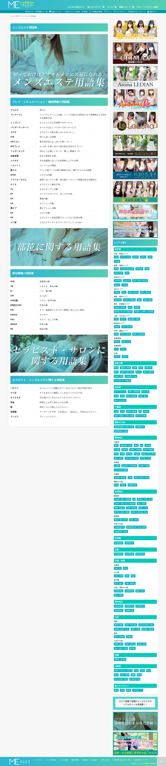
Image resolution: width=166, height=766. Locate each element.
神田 (130, 307)
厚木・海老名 (148, 372)
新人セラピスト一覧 (96, 7)
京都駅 (117, 466)
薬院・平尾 (135, 629)
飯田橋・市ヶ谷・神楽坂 (123, 312)
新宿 (116, 269)
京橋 (122, 454)
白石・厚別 (125, 675)
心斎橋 (117, 450)
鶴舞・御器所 (119, 508)
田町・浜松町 (145, 292)
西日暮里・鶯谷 (134, 319)
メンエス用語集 (50, 760)
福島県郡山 (118, 610)
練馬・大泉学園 (138, 334)
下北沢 (124, 285)
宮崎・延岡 (118, 644)
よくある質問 (63, 760)
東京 (116, 690)
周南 (133, 576)
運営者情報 (75, 760)
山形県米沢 (140, 606)
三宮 (130, 477)
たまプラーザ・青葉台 (122, 380)
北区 (142, 670)
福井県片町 (140, 554)
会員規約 (94, 760)
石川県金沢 (118, 554)
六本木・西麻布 (129, 300)
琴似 (136, 670)
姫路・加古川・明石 (142, 477)
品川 (123, 292)
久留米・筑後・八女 (122, 629)
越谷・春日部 (131, 396)
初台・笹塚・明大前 (140, 281)
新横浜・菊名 (125, 368)
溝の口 (138, 372)
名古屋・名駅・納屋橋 (122, 499)
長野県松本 (129, 543)
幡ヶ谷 (117, 285)
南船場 (124, 450)
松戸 (122, 411)
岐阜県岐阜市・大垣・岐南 (136, 527)
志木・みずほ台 (120, 400)
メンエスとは (37, 760)
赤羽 (127, 273)
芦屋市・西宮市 (120, 477)
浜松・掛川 (134, 520)
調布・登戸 (126, 341)
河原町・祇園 (144, 466)
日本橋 (147, 445)
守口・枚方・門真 (131, 458)
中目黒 (117, 261)
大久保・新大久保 (127, 269)
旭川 (116, 675)
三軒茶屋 (118, 281)
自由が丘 (127, 281)
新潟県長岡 (118, 543)
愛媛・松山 (140, 591)
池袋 (146, 269)
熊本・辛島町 (119, 636)
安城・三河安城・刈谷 (139, 512)
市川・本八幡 (140, 416)
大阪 (122, 690)
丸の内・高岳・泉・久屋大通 (125, 503)
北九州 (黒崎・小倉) (146, 625)
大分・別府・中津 (121, 648)
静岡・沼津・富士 (121, 520)
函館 (133, 675)
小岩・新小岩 (127, 327)
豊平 (139, 675)
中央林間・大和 (130, 376)
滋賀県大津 (132, 485)
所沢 (122, 396)
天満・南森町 (148, 450)
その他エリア (137, 690)
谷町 (116, 454)
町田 (116, 372)
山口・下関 (118, 576)
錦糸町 (117, 327)
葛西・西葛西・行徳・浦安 (124, 416)
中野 (116, 334)
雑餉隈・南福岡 (147, 629)
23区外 (125, 357)
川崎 (134, 368)
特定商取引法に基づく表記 (122, 760)
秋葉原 (137, 307)
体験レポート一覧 (126, 7)
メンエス (139, 763)
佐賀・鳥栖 (141, 644)
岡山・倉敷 (118, 595)
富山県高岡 (129, 554)
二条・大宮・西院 (121, 470)
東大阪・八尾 (145, 458)
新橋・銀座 (148, 300)
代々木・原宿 (125, 257)
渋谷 (116, 257)
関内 (140, 368)
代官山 (143, 257)
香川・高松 (118, 583)
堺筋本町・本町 (126, 445)
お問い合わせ (105, 760)
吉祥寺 (117, 341)
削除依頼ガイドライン (142, 760)
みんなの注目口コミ (76, 7)
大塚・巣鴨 (118, 273)
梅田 (116, 445)
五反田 (117, 292)
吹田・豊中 (118, 458)
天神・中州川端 (130, 625)
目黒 (149, 257)
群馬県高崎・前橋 (121, 431)
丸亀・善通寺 (130, 583)
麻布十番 (118, 300)
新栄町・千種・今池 (145, 499)
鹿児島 (132, 648)
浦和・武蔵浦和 (134, 392)
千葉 (116, 411)
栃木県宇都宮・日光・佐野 (124, 427)
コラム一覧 (112, 7)
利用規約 (85, 760)
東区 (148, 670)
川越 (116, 396)
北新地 (137, 454)
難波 (136, 445)
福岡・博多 (118, 625)
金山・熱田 (141, 503)
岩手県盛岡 (118, 606)
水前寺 (129, 636)
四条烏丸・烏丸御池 (129, 466)
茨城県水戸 (140, 427)
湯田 (127, 576)
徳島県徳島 (118, 591)
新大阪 (129, 454)
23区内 (117, 357)
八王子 (123, 349)
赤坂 (139, 300)
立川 (116, 349)
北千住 (123, 319)
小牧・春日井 (131, 508)
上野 (116, 319)
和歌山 (123, 485)
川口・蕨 (145, 392)
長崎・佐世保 (130, 644)
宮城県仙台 (129, 606)
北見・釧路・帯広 (121, 679)
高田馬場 (139, 269)
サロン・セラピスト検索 (147, 7)
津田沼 (146, 411)
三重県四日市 (119, 527)
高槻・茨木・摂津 (148, 454)
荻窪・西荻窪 (125, 334)
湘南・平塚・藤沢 (127, 372)
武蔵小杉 (148, 368)
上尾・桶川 (143, 396)
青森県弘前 (129, 610)
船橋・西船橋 (131, 411)
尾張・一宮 (143, 508)
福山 (125, 568)
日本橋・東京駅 (120, 307)
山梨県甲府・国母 (121, 531)
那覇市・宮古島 (120, 659)
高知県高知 (129, 591)
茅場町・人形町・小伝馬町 (144, 312)
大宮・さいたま (120, 392)
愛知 (128, 690)
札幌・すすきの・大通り (123, 670)
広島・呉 (118, 568)
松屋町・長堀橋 (135, 450)
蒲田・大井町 (133, 292)
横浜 (116, 368)
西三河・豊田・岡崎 (122, 512)
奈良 (116, 485)
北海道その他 (134, 679)
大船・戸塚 (118, 376)
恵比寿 (135, 257)
